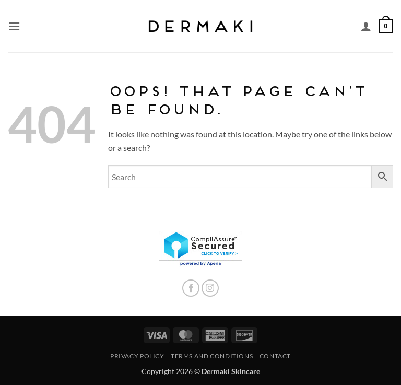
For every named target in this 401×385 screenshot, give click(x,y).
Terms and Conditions (212, 356)
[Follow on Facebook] (190, 288)
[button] (14, 26)
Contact (275, 356)
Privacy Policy (137, 356)
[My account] (366, 26)
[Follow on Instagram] (210, 288)
